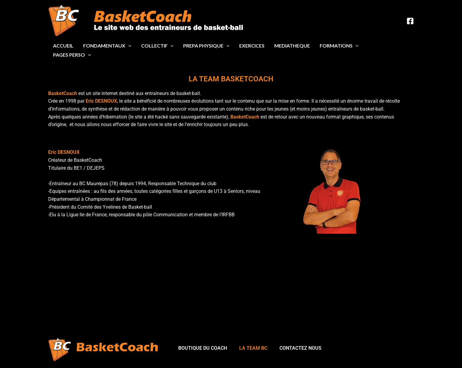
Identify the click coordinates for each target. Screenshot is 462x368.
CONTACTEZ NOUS (300, 348)
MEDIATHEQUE (292, 45)
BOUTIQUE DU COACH (202, 348)
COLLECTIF (157, 45)
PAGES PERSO (72, 54)
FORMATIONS (339, 45)
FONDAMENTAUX (107, 45)
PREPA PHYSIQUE (206, 45)
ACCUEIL (63, 45)
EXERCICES (252, 45)
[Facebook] (410, 21)
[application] (128, 45)
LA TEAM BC (253, 348)
